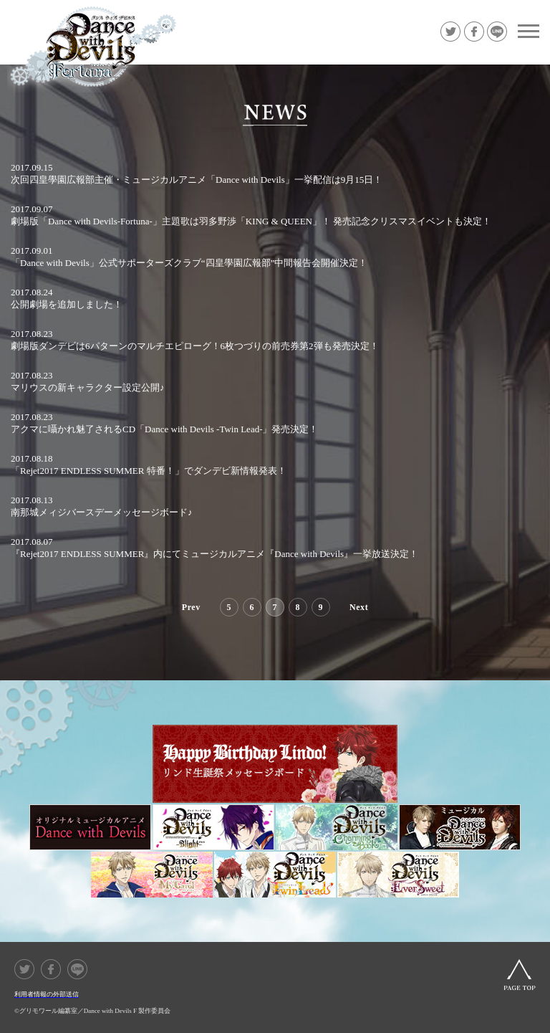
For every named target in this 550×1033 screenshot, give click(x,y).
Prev (191, 607)
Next (358, 607)
